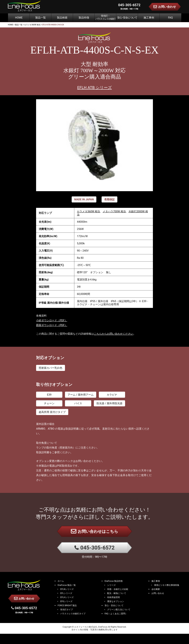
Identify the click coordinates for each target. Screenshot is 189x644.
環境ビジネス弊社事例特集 (166, 585)
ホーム (61, 581)
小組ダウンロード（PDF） (51, 320)
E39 (49, 394)
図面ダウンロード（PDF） (51, 325)
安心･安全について (127, 17)
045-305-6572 (94, 548)
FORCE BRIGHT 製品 (67, 605)
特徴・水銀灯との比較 (117, 589)
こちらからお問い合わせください (113, 333)
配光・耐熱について (116, 593)
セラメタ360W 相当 (88, 211)
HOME (19, 17)
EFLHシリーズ (67, 597)
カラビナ (112, 394)
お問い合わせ (24, 598)
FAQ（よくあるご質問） (116, 613)
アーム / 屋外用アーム (81, 394)
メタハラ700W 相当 (114, 211)
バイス (78, 403)
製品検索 (62, 17)
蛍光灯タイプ (66, 609)
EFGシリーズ (66, 601)
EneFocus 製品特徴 (114, 581)
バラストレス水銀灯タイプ (72, 613)
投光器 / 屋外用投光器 (109, 403)
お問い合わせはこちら (94, 531)
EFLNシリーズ (67, 589)
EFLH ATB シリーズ (94, 87)
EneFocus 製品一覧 (67, 585)
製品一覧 (40, 17)
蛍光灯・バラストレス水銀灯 (105, 17)
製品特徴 (84, 17)
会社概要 (155, 589)
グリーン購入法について (118, 609)
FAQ (170, 17)
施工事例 (149, 17)
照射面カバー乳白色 (50, 367)
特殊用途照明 (113, 597)
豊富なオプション (115, 601)
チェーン (49, 403)
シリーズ (111, 585)
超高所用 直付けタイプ (52, 412)
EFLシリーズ (66, 593)
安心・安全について (114, 605)
